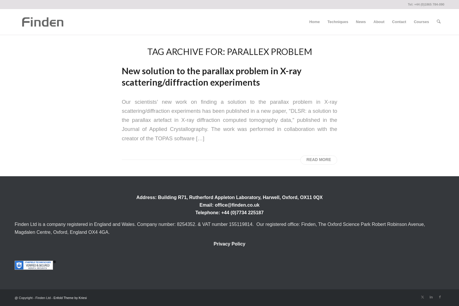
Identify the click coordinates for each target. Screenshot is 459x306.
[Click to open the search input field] (438, 22)
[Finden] (43, 22)
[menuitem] (314, 22)
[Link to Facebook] (440, 297)
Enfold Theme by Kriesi (70, 298)
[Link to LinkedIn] (431, 297)
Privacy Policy (230, 243)
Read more (318, 160)
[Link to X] (422, 297)
